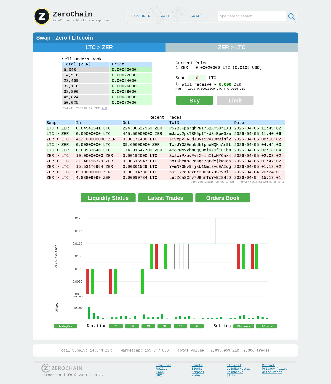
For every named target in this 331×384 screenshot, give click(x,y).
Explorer (163, 365)
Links (231, 375)
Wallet (161, 369)
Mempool (198, 372)
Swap (160, 372)
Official (234, 365)
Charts (197, 365)
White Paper (272, 372)
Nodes (196, 375)
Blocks (197, 369)
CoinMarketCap (239, 369)
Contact (268, 365)
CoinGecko (235, 372)
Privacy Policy (275, 369)
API (159, 375)
